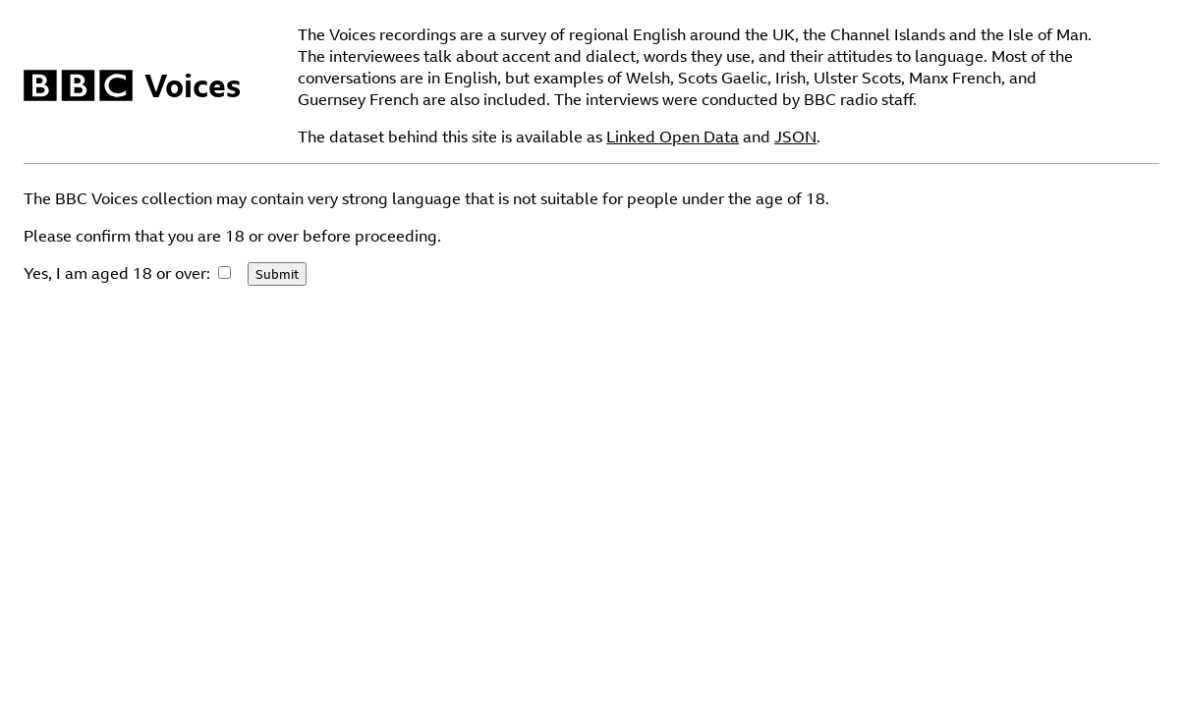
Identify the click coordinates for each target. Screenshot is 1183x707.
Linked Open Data (672, 136)
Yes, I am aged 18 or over (115, 273)
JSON (795, 136)
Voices (192, 85)
